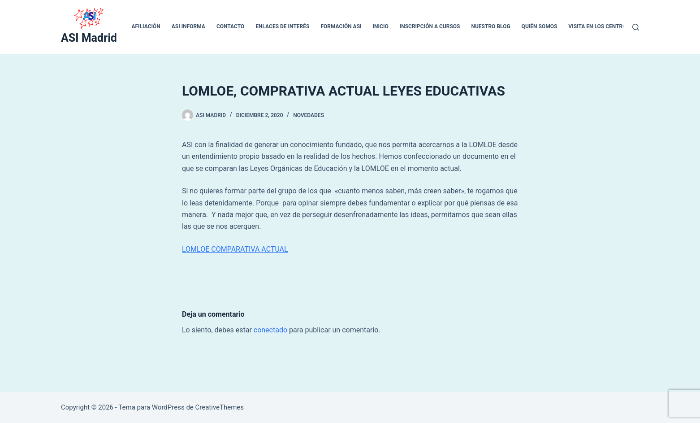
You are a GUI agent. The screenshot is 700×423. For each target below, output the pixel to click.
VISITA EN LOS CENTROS (599, 26)
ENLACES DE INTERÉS (282, 26)
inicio (381, 26)
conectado (270, 330)
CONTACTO (230, 26)
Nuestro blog (490, 26)
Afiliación (145, 26)
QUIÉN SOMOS (539, 26)
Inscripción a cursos (430, 26)
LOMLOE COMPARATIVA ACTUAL (235, 249)
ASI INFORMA (188, 26)
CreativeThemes (219, 407)
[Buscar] (635, 27)
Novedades (308, 115)
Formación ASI (340, 26)
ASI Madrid (89, 37)
